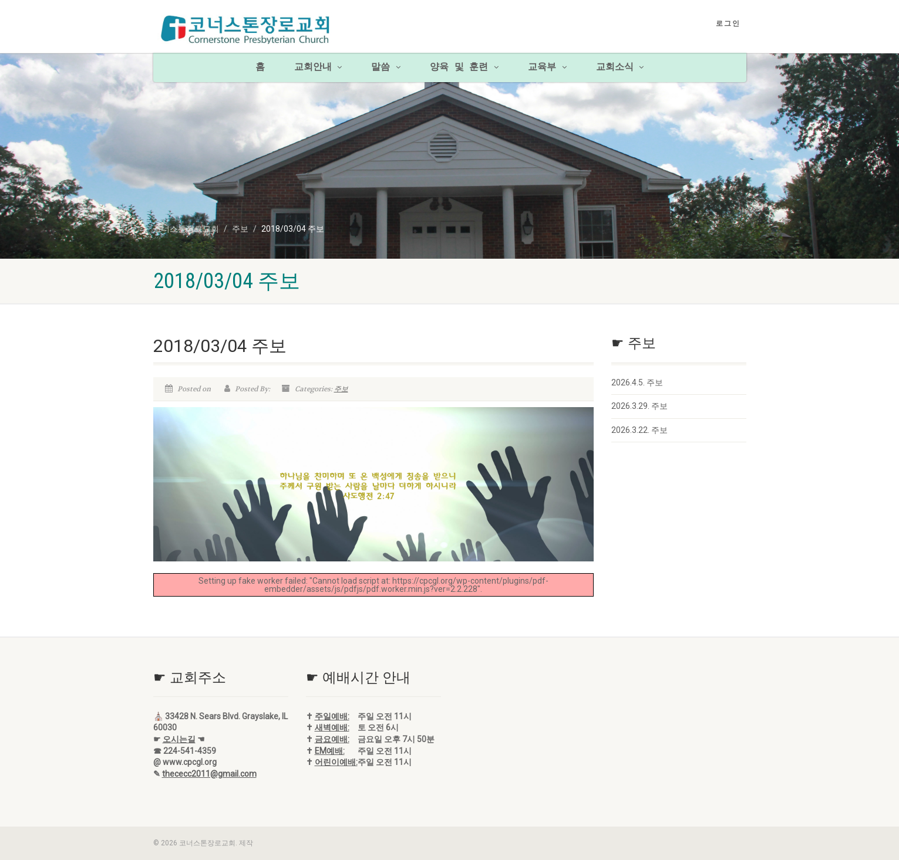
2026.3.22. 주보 (639, 430)
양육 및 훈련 (464, 67)
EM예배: (330, 751)
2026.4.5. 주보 (637, 382)
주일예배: (332, 716)
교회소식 (620, 67)
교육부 (547, 67)
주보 (341, 389)
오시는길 (179, 739)
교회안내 (318, 67)
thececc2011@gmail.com (209, 773)
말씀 (385, 67)
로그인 (728, 23)
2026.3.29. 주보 (639, 406)
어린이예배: (336, 762)
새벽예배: (332, 727)
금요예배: (332, 739)
